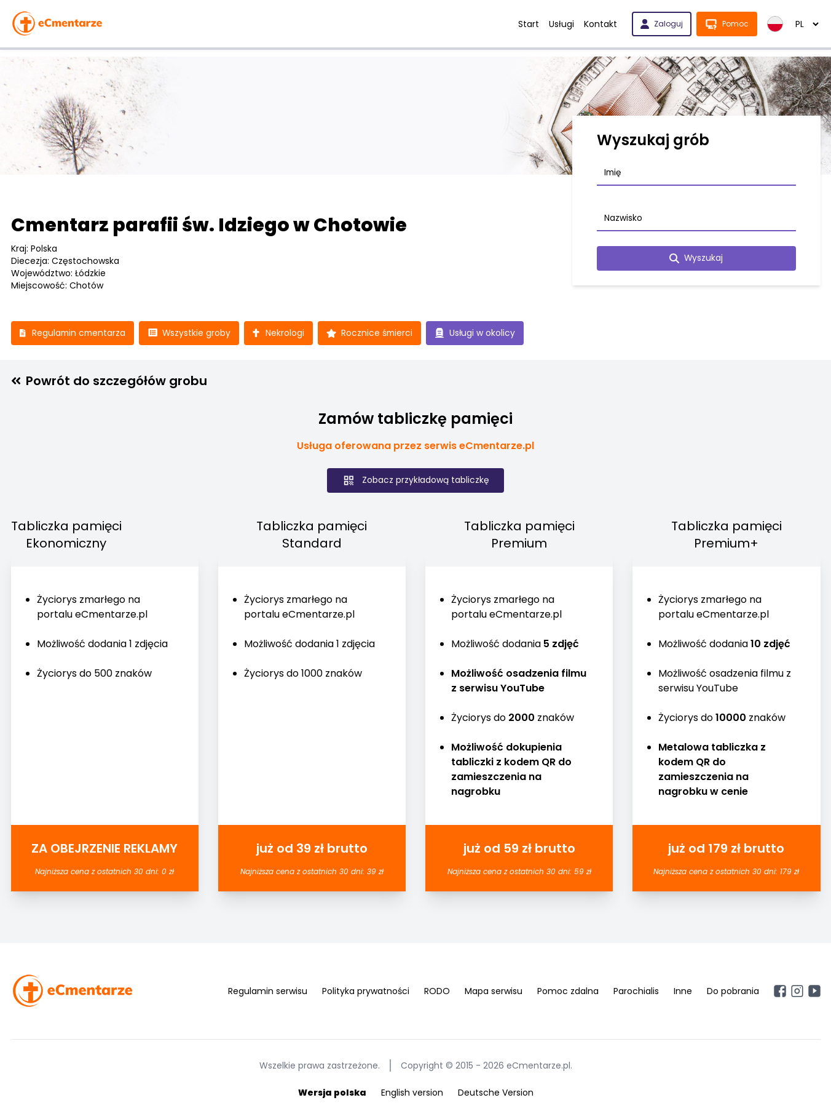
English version (412, 1093)
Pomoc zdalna (568, 992)
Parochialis (636, 992)
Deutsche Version (496, 1093)
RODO (437, 992)
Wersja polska (332, 1093)
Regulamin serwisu (267, 992)
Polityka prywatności (365, 992)
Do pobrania (733, 992)
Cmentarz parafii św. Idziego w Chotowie (209, 225)
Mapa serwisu (493, 992)
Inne (683, 992)
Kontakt (600, 24)
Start (528, 24)
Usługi (561, 24)
